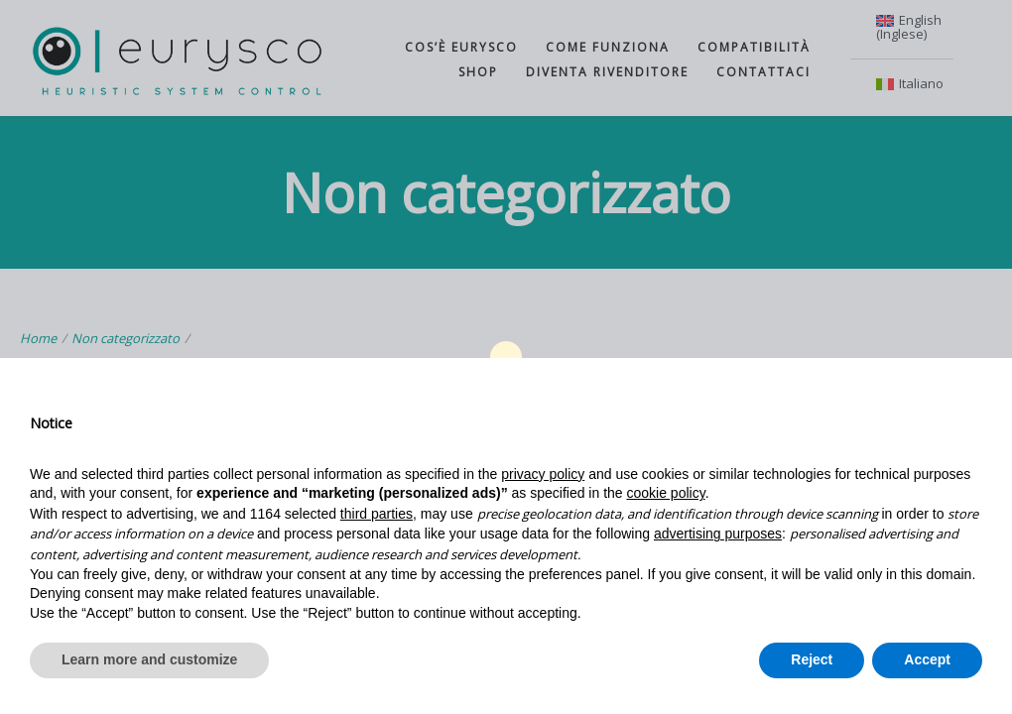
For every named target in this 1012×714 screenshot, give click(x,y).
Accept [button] (927, 659)
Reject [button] (811, 659)
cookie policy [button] (666, 493)
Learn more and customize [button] (149, 659)
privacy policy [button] (542, 474)
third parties (376, 514)
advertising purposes (718, 533)
